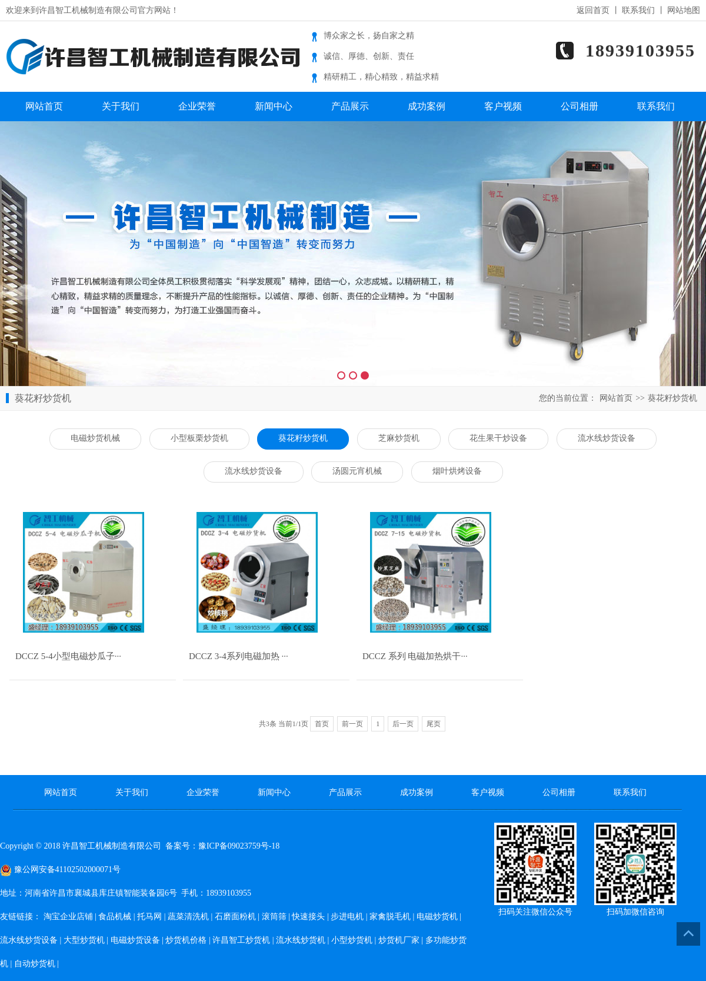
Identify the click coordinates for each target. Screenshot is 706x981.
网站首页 (44, 106)
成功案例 (426, 106)
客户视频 (503, 106)
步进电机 (347, 916)
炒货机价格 (186, 940)
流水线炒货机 (300, 940)
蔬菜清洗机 (188, 916)
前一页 (352, 724)
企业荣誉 (197, 106)
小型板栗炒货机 (199, 438)
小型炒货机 (351, 940)
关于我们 (120, 106)
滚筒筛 (274, 916)
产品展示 (350, 106)
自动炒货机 (34, 963)
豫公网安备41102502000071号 (60, 869)
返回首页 (593, 10)
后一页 (403, 724)
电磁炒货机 (437, 916)
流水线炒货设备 (606, 438)
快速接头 (308, 916)
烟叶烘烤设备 (457, 471)
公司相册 (579, 106)
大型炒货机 (84, 940)
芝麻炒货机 (398, 438)
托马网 (149, 916)
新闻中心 (273, 106)
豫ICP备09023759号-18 (238, 846)
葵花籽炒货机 (672, 398)
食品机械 (114, 916)
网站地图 (683, 10)
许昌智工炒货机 (241, 940)
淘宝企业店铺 (68, 916)
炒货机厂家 (398, 940)
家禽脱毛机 (390, 916)
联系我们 (638, 10)
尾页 (434, 724)
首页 (322, 724)
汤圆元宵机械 (357, 471)
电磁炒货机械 (95, 438)
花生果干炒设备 (498, 438)
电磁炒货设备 (135, 940)
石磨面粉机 (235, 916)
